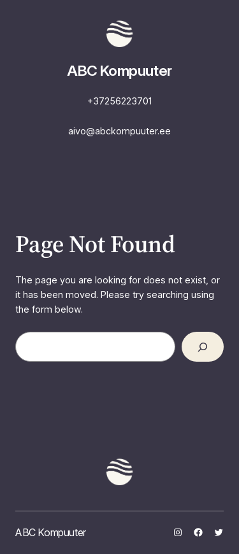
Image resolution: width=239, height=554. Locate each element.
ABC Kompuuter (119, 71)
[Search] (203, 347)
